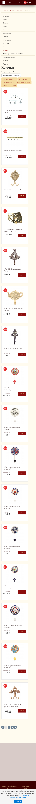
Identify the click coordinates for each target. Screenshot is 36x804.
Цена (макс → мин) (23, 82)
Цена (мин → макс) (9, 85)
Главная (5, 10)
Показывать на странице (11, 75)
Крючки (5, 50)
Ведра (5, 26)
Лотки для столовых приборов (13, 54)
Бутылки (6, 23)
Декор (25, 788)
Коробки (6, 47)
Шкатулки (6, 16)
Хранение (20, 10)
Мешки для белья (9, 57)
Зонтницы (6, 37)
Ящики (5, 64)
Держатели (7, 33)
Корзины (6, 43)
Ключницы (7, 40)
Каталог (12, 10)
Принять (18, 801)
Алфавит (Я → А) (8, 82)
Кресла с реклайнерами (9, 786)
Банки (5, 19)
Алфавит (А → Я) (24, 79)
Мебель (9, 788)
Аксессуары (25, 786)
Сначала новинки (9, 79)
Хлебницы (6, 60)
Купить (22, 116)
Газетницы (6, 30)
